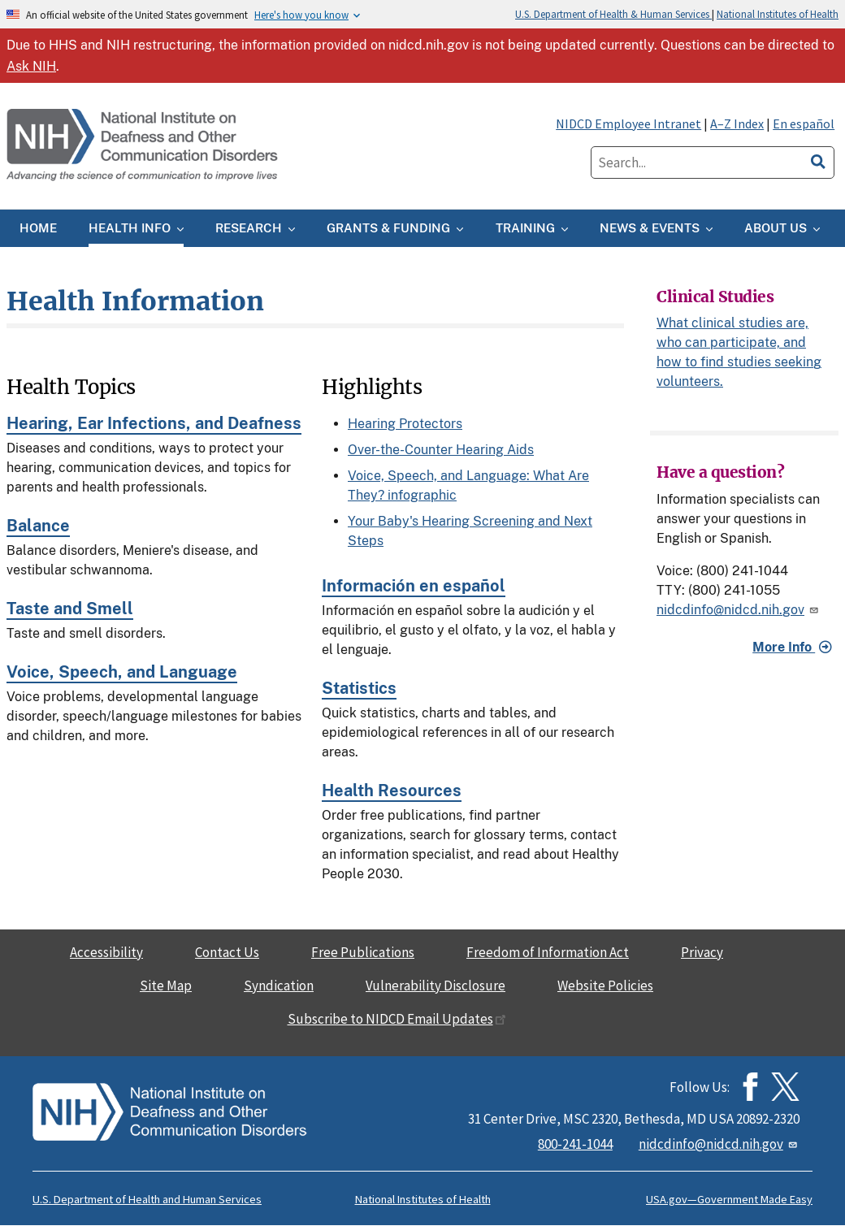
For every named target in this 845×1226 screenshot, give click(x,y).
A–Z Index (737, 123)
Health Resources (392, 790)
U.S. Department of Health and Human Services (147, 1199)
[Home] (143, 146)
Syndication (279, 985)
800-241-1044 (575, 1144)
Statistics (359, 688)
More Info (783, 647)
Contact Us (227, 952)
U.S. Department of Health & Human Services (613, 13)
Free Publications (362, 952)
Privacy (702, 952)
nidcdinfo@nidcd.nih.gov (738, 609)
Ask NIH (31, 66)
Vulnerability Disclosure (435, 985)
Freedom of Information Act (547, 952)
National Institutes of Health (777, 13)
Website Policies (605, 985)
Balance (38, 525)
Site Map (166, 985)
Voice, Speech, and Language (121, 672)
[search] (818, 159)
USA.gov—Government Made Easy (729, 1199)
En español (803, 123)
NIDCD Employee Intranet (628, 123)
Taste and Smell (69, 608)
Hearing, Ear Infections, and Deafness (153, 423)
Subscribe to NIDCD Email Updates (397, 1019)
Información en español (413, 586)
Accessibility (106, 952)
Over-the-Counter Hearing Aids (441, 449)
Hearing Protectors (405, 423)
